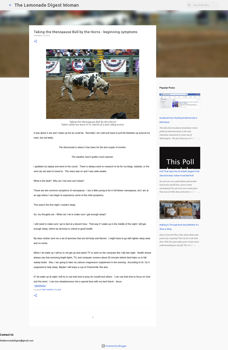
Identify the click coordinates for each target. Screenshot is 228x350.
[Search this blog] (204, 5)
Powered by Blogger (114, 346)
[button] (35, 41)
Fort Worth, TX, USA (51, 290)
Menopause (40, 286)
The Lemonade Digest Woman (46, 5)
